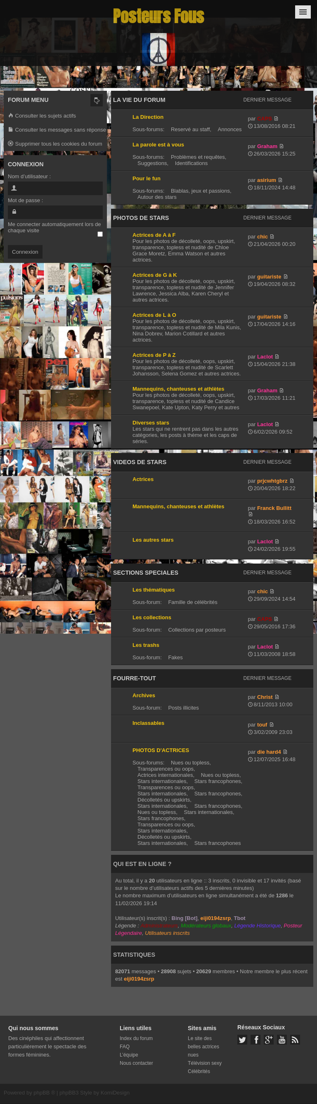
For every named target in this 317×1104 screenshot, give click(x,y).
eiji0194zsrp (216, 918)
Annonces (230, 129)
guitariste (269, 277)
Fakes (175, 657)
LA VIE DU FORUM (139, 100)
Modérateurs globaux (206, 925)
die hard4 (269, 752)
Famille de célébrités (192, 602)
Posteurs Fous (158, 16)
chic (262, 237)
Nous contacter (136, 1063)
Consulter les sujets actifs (42, 116)
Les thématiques (153, 590)
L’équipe (129, 1055)
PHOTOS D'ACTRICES (160, 750)
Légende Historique (257, 925)
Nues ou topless (190, 763)
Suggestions (152, 163)
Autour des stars (157, 197)
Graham (267, 146)
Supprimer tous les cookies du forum (55, 144)
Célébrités (199, 1071)
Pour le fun (146, 178)
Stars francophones (217, 781)
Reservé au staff (190, 129)
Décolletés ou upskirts (163, 800)
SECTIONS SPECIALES (145, 572)
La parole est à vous (158, 145)
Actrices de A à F (154, 235)
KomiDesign (115, 1093)
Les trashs (145, 645)
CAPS (264, 119)
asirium (266, 180)
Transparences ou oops (165, 769)
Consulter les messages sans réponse (57, 130)
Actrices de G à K (154, 275)
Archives (143, 695)
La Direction (147, 117)
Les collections (151, 617)
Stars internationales (162, 781)
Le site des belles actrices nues (203, 1047)
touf (262, 725)
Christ (265, 697)
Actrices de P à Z (154, 355)
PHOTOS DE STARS (141, 218)
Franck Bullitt (274, 508)
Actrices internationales (165, 775)
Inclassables (148, 723)
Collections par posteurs (196, 630)
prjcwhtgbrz (272, 481)
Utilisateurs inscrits (167, 933)
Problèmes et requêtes (198, 157)
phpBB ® (44, 1093)
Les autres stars (153, 540)
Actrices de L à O (154, 315)
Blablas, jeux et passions (200, 191)
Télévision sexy (205, 1063)
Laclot (265, 357)
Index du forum (136, 1038)
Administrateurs (158, 925)
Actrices (143, 479)
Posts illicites (183, 708)
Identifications (191, 163)
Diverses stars (150, 423)
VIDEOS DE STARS (139, 462)
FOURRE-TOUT (134, 678)
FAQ (125, 1047)
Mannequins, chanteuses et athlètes (178, 389)
